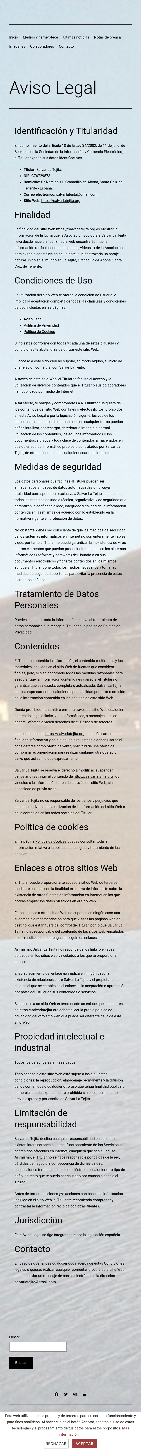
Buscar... (15, 1337)
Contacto (66, 46)
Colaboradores (42, 46)
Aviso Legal (33, 319)
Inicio (13, 37)
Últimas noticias (76, 37)
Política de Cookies (39, 331)
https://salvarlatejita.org (60, 200)
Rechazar (56, 1444)
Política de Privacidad (41, 325)
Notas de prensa (107, 37)
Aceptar (84, 1444)
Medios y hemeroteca (40, 37)
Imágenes (17, 46)
